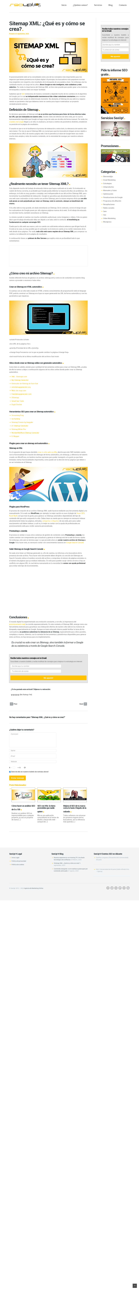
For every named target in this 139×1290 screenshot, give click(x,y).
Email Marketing (109, 180)
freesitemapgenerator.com (21, 394)
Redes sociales (108, 208)
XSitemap (15, 397)
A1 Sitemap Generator (20, 426)
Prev (13, 704)
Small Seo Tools (18, 401)
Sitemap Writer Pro (19, 429)
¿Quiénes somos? (80, 5)
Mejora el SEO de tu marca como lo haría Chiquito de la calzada (74, 809)
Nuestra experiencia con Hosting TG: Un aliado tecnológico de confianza (69, 859)
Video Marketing (109, 218)
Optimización (108, 194)
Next (83, 704)
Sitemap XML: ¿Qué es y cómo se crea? (67, 863)
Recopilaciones (109, 204)
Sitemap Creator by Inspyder (22, 422)
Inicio (64, 5)
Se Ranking (16, 419)
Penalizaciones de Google (112, 197)
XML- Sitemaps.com (19, 376)
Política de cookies (18, 865)
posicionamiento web (17, 624)
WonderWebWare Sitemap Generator (25, 433)
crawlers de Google (16, 122)
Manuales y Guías (110, 190)
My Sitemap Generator (20, 380)
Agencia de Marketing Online (33, 888)
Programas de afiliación (112, 201)
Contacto (123, 5)
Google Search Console (75, 542)
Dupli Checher (17, 404)
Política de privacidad (19, 861)
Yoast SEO (80, 513)
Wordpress (107, 222)
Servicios (98, 5)
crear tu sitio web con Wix (47, 452)
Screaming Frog (18, 415)
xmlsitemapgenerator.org (21, 387)
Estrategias (107, 183)
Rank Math (13, 516)
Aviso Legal (15, 858)
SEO (23, 94)
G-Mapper (15, 436)
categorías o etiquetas (50, 521)
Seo (104, 215)
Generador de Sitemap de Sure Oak (25, 383)
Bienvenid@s (108, 176)
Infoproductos (108, 187)
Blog (110, 5)
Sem (105, 211)
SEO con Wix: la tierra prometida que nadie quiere (46, 809)
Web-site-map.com (19, 390)
